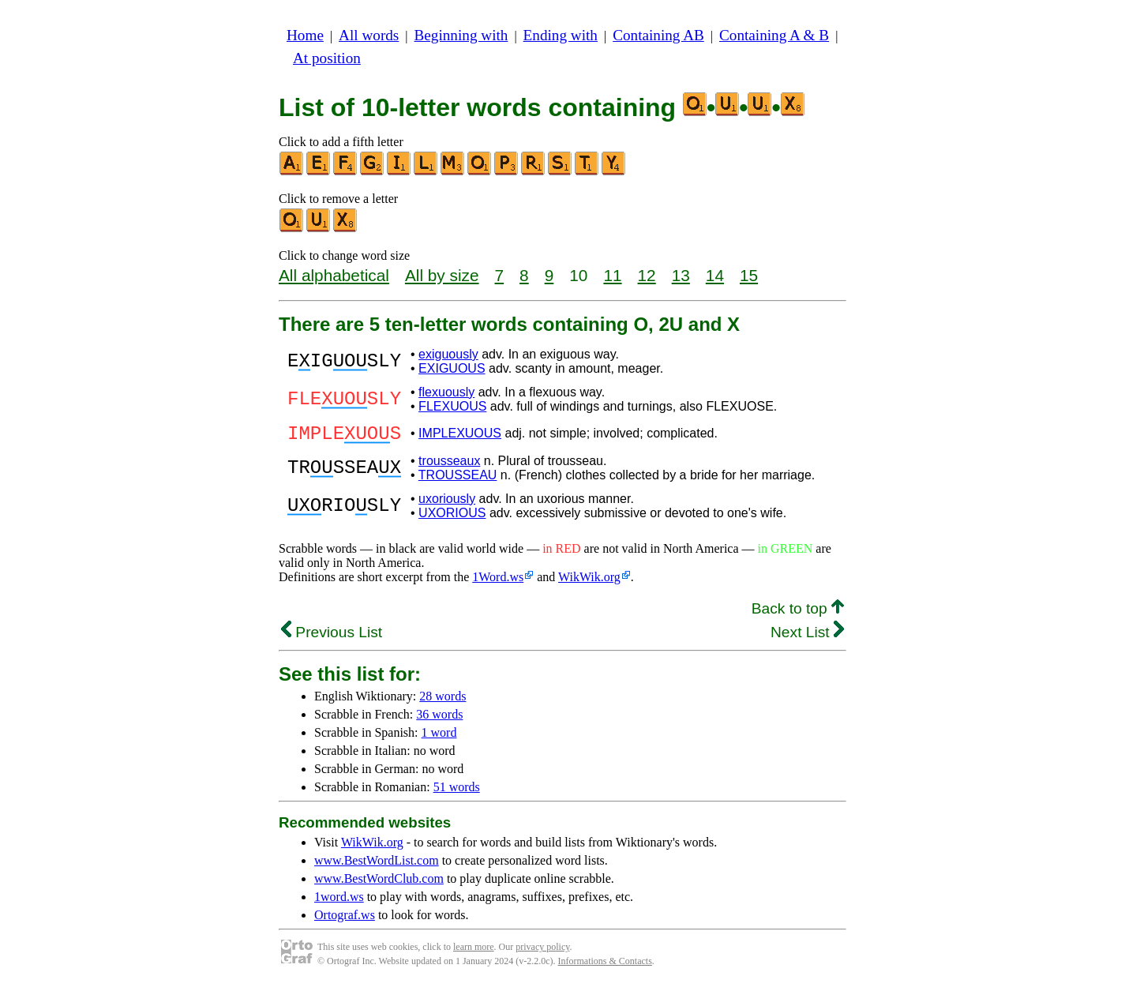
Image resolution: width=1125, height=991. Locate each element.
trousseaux (449, 465)
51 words (456, 791)
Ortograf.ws (344, 919)
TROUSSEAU (457, 479)
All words (369, 35)
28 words (442, 701)
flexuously (446, 392)
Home (305, 35)
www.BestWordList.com (376, 865)
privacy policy (542, 951)
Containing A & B (774, 35)
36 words (439, 719)
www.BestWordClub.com (379, 883)
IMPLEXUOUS (459, 435)
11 (612, 275)
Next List (807, 637)
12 (647, 275)
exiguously (448, 354)
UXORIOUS (452, 517)
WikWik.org (589, 581)
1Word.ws (497, 581)
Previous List (331, 637)
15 (749, 275)
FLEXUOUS (452, 406)
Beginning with (461, 35)
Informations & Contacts (605, 965)
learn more (473, 951)
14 (715, 275)
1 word (439, 737)
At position (327, 58)
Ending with (560, 35)
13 (681, 275)
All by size (442, 275)
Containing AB (658, 35)
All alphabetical (334, 275)
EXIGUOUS (451, 368)
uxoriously (446, 503)
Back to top (798, 613)
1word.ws (339, 901)
